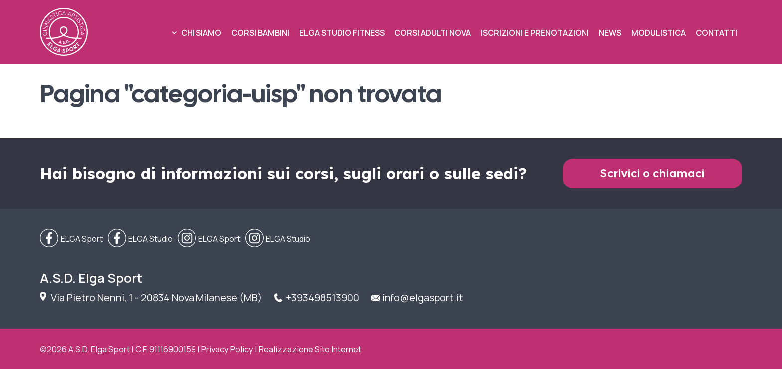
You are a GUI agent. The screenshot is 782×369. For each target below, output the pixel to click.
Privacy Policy (227, 349)
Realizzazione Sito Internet (310, 349)
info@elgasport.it (422, 297)
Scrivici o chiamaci (652, 173)
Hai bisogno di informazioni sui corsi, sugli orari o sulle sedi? (283, 173)
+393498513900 (322, 297)
